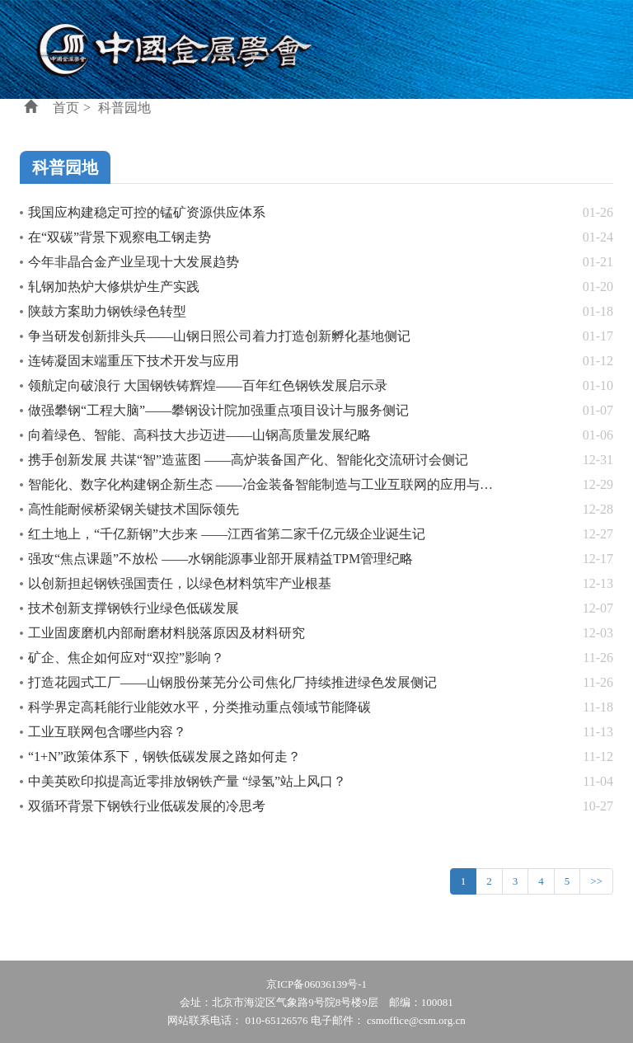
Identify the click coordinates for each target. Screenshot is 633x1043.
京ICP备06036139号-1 (316, 984)
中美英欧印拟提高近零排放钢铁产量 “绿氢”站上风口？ (187, 781)
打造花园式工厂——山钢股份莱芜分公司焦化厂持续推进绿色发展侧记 (232, 682)
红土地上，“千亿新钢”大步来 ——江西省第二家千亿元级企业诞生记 (226, 534)
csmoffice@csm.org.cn (416, 1020)
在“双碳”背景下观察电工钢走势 (119, 237)
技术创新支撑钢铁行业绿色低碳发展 (133, 608)
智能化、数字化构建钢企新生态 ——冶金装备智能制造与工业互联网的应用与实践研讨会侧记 (300, 484)
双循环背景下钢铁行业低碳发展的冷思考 (146, 806)
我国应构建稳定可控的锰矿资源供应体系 (146, 212)
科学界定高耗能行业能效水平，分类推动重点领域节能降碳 (199, 707)
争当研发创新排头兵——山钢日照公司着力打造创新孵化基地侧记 (219, 336)
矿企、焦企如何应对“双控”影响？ (126, 658)
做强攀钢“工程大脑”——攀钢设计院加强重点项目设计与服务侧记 (218, 410)
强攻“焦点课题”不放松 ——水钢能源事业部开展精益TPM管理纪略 (220, 559)
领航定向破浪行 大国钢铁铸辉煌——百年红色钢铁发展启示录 (207, 385)
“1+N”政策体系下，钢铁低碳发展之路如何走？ (164, 756)
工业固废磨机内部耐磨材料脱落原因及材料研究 (166, 633)
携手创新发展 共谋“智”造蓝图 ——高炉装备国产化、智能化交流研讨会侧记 (248, 460)
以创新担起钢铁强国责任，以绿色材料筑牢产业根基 (179, 583)
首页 (66, 108)
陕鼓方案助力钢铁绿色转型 (107, 311)
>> (596, 881)
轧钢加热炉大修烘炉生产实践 (113, 287)
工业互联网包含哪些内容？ (107, 732)
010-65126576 (277, 1020)
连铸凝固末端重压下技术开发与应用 (133, 361)
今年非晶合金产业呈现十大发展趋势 (133, 262)
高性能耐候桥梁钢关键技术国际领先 (133, 509)
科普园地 (124, 108)
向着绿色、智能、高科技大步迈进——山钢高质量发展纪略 (199, 435)
